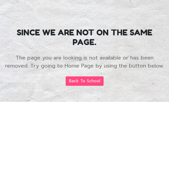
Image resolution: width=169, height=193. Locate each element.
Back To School (84, 81)
